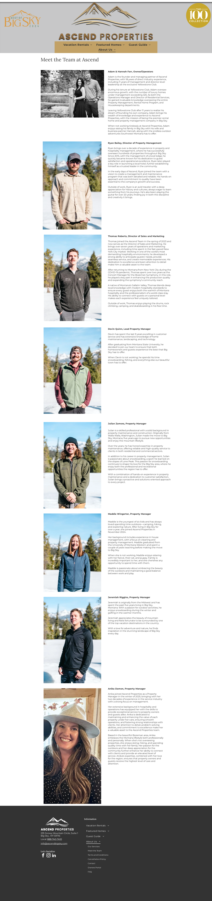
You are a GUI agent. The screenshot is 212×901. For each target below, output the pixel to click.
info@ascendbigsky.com (54, 843)
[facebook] (43, 856)
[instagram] (48, 856)
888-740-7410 (54, 839)
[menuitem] (77, 44)
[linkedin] (54, 856)
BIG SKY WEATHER (148, 827)
